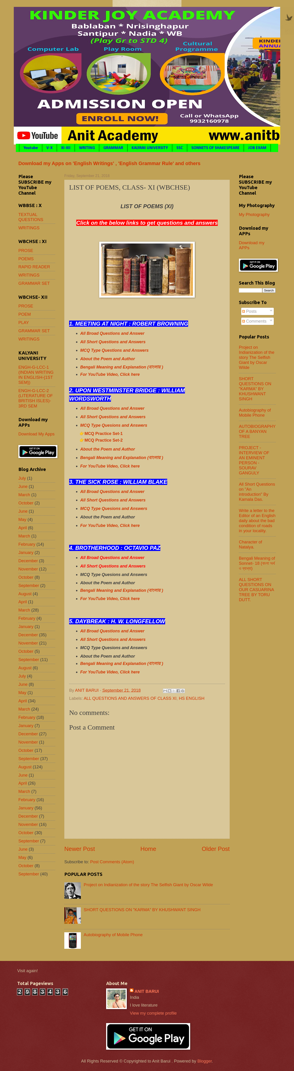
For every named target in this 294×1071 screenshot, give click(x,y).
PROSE (25, 250)
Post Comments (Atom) (112, 861)
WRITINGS (29, 227)
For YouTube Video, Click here (110, 374)
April (22, 527)
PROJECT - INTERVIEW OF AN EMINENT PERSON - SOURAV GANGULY (254, 460)
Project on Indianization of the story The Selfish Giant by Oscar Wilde (148, 884)
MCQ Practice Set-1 (104, 433)
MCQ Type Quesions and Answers (113, 425)
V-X (49, 148)
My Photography (254, 214)
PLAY (23, 322)
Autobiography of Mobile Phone (113, 934)
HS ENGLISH (191, 698)
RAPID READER (34, 266)
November (28, 569)
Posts (249, 311)
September (28, 585)
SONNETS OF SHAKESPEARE (215, 148)
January (25, 552)
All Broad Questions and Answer (112, 333)
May (22, 519)
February (26, 544)
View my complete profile (153, 1013)
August (24, 593)
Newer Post (79, 849)
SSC (179, 148)
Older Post (216, 849)
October (25, 503)
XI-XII (66, 148)
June (23, 486)
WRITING (87, 148)
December (28, 560)
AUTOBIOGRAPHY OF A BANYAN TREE (257, 431)
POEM (24, 314)
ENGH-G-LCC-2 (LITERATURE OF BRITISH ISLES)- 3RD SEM (35, 398)
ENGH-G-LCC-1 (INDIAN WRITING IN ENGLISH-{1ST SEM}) (36, 375)
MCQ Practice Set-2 (104, 440)
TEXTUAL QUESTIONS (30, 217)
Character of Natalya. (250, 544)
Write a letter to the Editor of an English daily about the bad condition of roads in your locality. (257, 520)
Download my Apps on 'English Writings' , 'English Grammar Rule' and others (109, 163)
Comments (254, 321)
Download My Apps (36, 434)
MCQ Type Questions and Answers (114, 350)
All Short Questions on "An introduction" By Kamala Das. (257, 492)
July (22, 478)
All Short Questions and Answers (112, 342)
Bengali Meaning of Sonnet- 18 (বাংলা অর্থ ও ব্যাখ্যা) (257, 563)
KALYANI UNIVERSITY (150, 148)
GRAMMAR (113, 148)
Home (148, 849)
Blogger (204, 1061)
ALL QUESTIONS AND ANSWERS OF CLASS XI (130, 698)
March (24, 494)
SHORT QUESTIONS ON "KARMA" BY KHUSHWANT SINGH (142, 909)
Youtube (30, 148)
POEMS (26, 258)
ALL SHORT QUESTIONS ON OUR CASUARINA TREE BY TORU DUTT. (256, 589)
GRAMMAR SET (34, 283)
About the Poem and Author (107, 359)
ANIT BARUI (146, 991)
